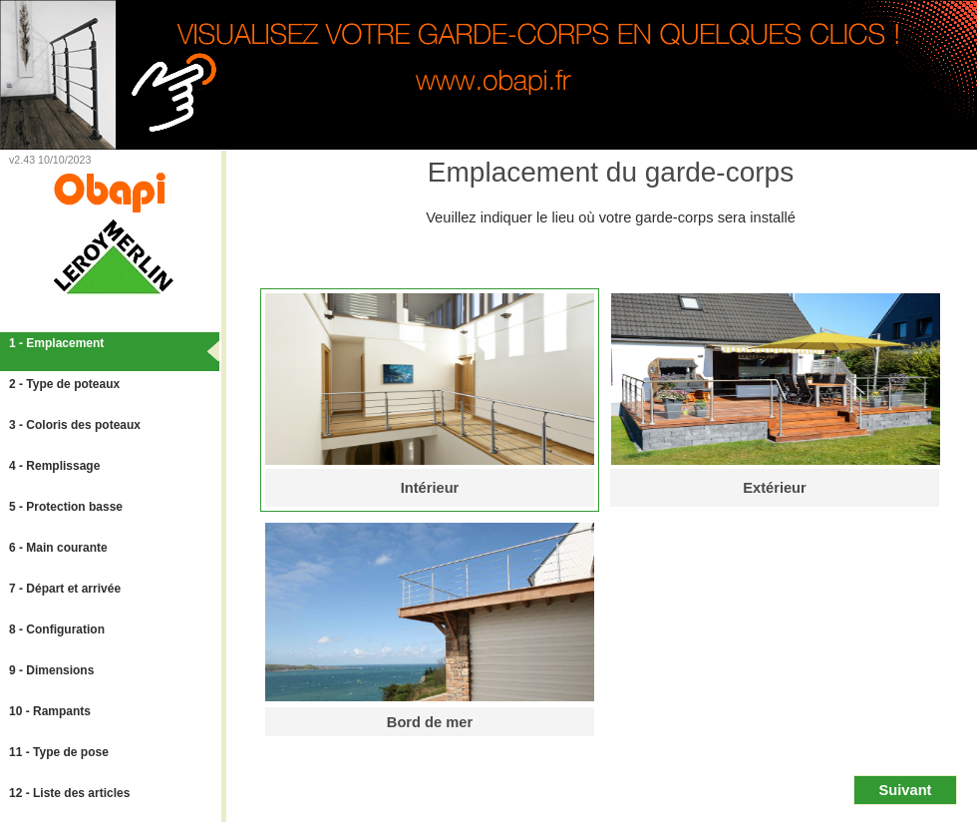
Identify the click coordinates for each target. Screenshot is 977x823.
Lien (209, 161)
